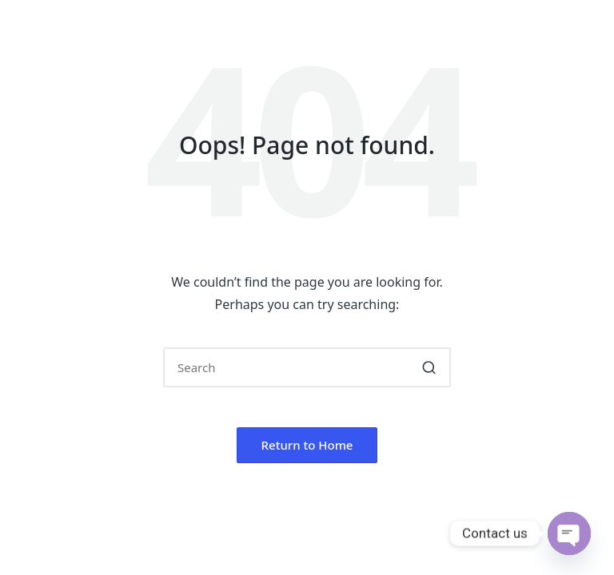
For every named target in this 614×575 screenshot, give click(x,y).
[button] (429, 367)
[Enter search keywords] (307, 367)
